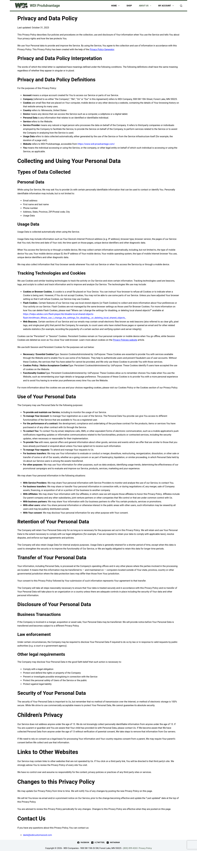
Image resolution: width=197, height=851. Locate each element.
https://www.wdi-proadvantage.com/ (96, 144)
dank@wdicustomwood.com (37, 835)
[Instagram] (113, 842)
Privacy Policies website (125, 340)
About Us (145, 5)
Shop (129, 6)
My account (166, 5)
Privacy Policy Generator (102, 49)
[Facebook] (83, 842)
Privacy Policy (145, 848)
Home (116, 5)
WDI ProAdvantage (45, 6)
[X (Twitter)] (97, 842)
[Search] (181, 6)
